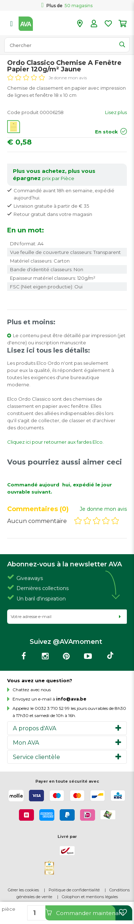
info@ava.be (71, 699)
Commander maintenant (80, 912)
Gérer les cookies (23, 889)
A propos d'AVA (34, 728)
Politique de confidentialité (74, 889)
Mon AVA (26, 742)
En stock (106, 132)
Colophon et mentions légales (90, 896)
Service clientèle (36, 756)
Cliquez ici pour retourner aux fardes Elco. (55, 442)
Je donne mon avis (68, 77)
